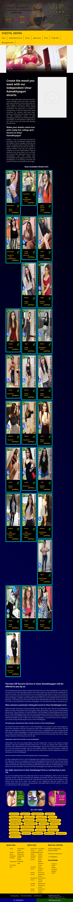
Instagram (54, 869)
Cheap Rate (55, 38)
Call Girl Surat (38, 896)
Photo (46, 38)
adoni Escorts (14, 814)
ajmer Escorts (14, 830)
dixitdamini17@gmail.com (55, 853)
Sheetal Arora (12, 33)
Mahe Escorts (42, 883)
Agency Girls (37, 38)
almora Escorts (37, 833)
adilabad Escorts (53, 830)
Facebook (54, 864)
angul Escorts (40, 827)
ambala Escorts (41, 817)
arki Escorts (52, 817)
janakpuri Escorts (15, 836)
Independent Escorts (15, 38)
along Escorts (25, 814)
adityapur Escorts (28, 820)
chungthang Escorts (27, 830)
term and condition (26, 896)
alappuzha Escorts (55, 820)
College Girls (20, 856)
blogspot (54, 871)
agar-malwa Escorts (15, 823)
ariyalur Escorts (40, 830)
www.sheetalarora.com (55, 897)
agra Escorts (26, 833)
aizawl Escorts (14, 827)
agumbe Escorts (41, 820)
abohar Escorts (52, 827)
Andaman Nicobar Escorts (33, 857)
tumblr (53, 873)
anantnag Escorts (15, 820)
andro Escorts (44, 823)
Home (4, 38)
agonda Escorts (29, 817)
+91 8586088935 (52, 857)
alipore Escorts (49, 833)
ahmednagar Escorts (30, 823)
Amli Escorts (41, 889)
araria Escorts (50, 814)
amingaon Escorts (37, 814)
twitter (53, 865)
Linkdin (54, 867)
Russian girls (13, 861)
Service (27, 38)
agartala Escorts (14, 833)
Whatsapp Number (8, 43)
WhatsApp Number (55, 900)
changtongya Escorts (27, 827)
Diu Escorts (41, 872)
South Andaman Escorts (41, 868)
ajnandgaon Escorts (15, 817)
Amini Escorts (42, 878)
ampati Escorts (55, 823)
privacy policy (15, 896)
